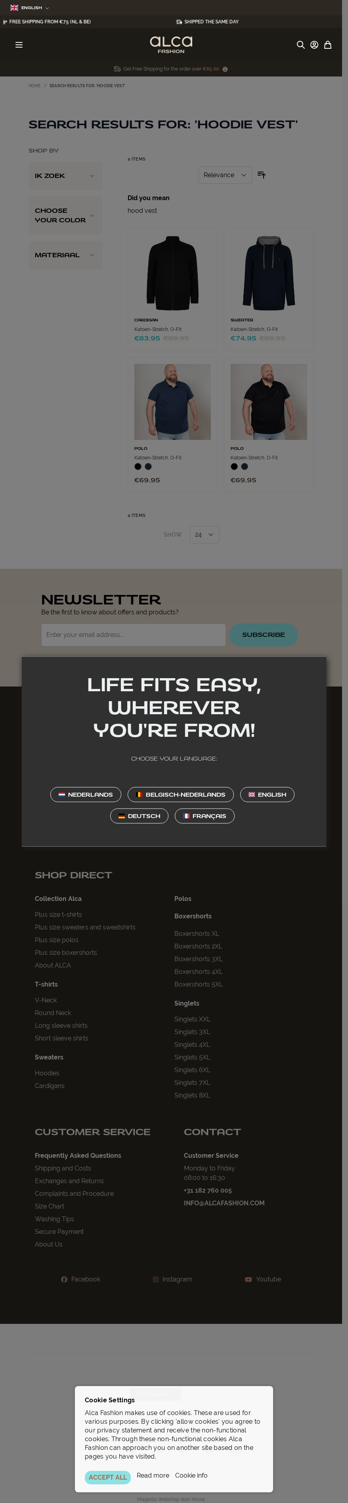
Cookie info (191, 1475)
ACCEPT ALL (108, 1477)
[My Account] (314, 45)
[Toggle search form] (301, 45)
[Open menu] (19, 44)
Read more (153, 1475)
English (29, 8)
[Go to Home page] (171, 45)
